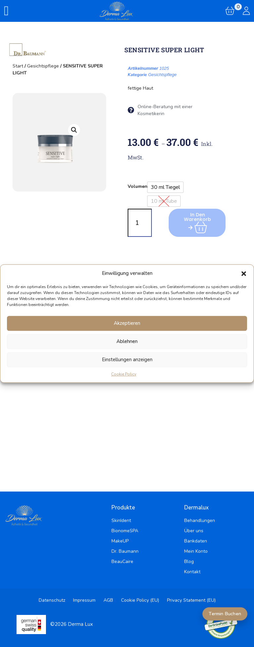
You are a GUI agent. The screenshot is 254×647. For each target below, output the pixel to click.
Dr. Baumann (125, 551)
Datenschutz (52, 600)
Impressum (84, 600)
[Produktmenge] (140, 223)
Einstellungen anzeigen (127, 359)
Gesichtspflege (43, 66)
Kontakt (192, 572)
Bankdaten (195, 541)
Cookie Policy (123, 374)
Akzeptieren (127, 323)
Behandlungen (199, 520)
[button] (243, 273)
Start (18, 66)
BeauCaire (122, 561)
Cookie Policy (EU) (140, 600)
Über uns (193, 531)
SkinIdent (121, 520)
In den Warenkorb (199, 220)
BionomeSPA (124, 531)
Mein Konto (196, 551)
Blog (189, 561)
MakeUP (120, 541)
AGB (108, 600)
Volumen (138, 186)
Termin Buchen (225, 614)
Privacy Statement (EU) (191, 600)
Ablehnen (127, 341)
